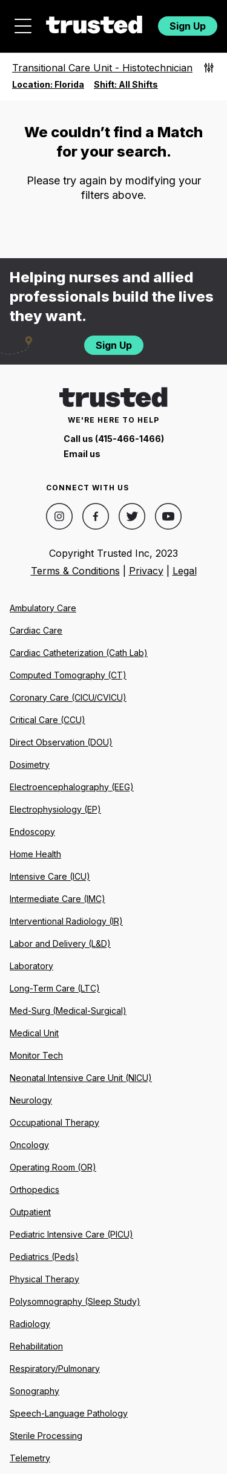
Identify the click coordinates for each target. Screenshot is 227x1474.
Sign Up (187, 26)
